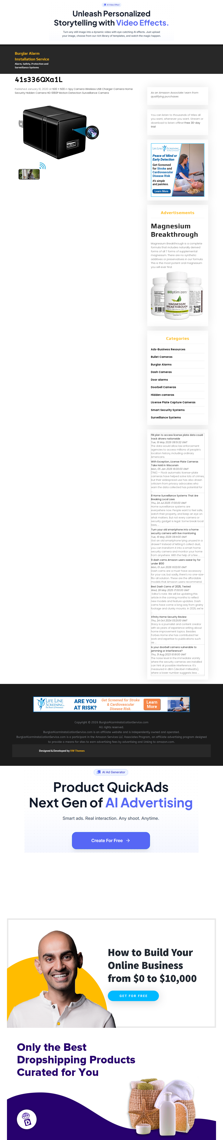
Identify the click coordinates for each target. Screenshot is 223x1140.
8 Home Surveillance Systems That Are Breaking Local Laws (174, 497)
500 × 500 (58, 89)
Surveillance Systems (166, 417)
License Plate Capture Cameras (173, 402)
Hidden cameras (162, 395)
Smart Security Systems (168, 410)
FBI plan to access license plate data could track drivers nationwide (177, 436)
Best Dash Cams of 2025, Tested (171, 586)
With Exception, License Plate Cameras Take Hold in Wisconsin (174, 463)
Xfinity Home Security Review (168, 617)
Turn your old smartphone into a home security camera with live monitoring (175, 531)
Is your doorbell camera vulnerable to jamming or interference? (174, 649)
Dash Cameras (161, 372)
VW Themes (77, 750)
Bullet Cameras (161, 357)
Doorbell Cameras (163, 387)
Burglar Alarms (161, 364)
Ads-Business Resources (168, 349)
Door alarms (159, 380)
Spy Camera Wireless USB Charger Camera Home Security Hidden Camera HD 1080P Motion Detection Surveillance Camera (74, 91)
